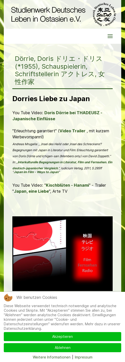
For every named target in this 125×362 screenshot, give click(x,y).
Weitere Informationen (52, 357)
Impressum (83, 357)
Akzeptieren (62, 336)
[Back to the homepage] (62, 14)
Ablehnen (63, 347)
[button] (110, 36)
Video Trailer (72, 130)
